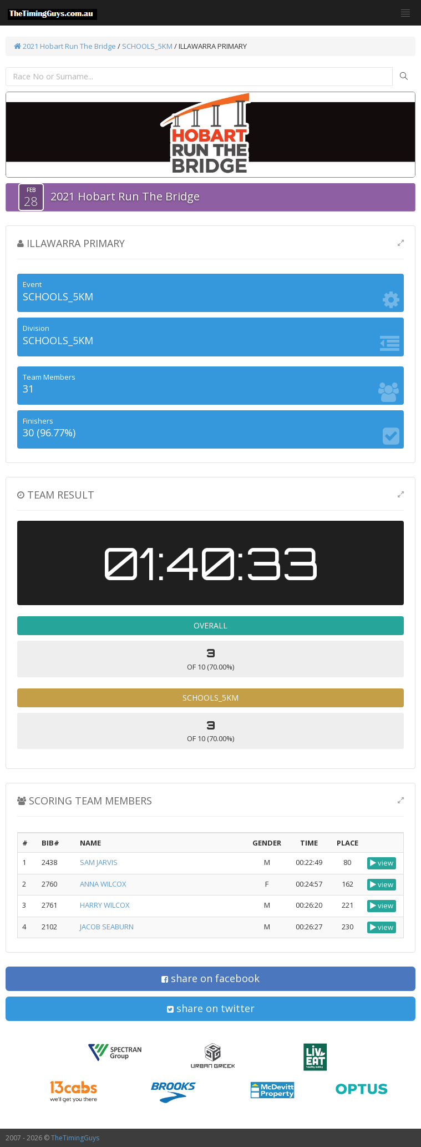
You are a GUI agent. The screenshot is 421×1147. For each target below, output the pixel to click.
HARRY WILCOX (105, 905)
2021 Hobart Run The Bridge (65, 46)
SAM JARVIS (99, 862)
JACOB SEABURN (107, 927)
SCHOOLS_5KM (147, 46)
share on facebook (210, 978)
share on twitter (211, 1008)
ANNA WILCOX (103, 884)
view (381, 863)
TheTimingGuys (75, 1138)
